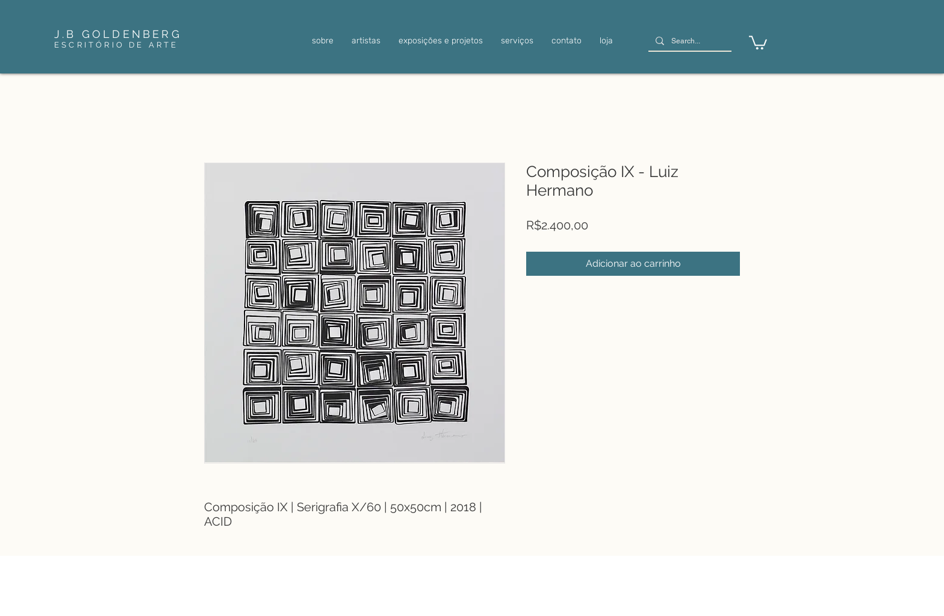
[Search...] (688, 41)
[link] (758, 41)
